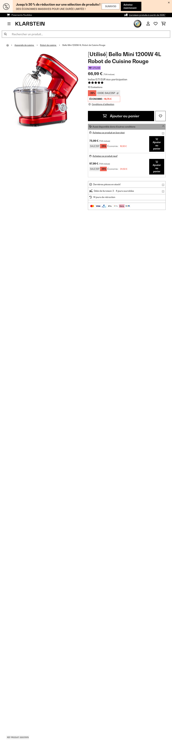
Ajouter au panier (121, 116)
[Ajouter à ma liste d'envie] (160, 116)
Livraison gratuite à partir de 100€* (147, 15)
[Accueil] (10, 45)
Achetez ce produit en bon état (109, 132)
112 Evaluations (95, 87)
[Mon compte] (148, 24)
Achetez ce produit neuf (105, 156)
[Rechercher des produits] (86, 34)
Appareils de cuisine (24, 45)
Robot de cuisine (48, 45)
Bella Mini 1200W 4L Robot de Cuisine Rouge (83, 45)
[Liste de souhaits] (155, 24)
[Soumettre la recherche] (5, 34)
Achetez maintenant (128, 6)
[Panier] (163, 24)
